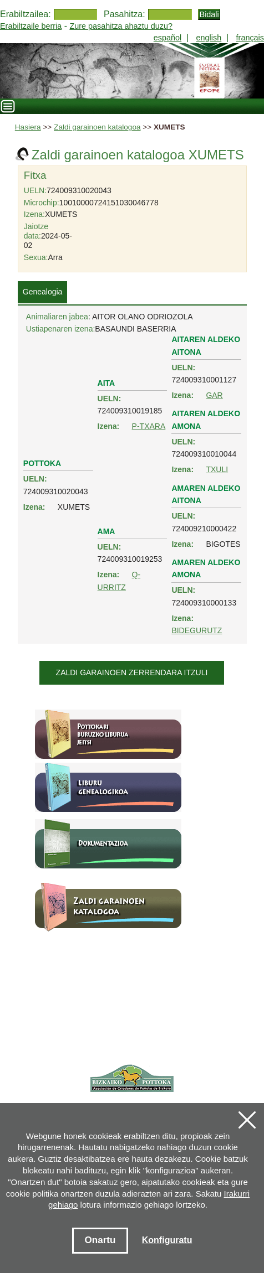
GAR (214, 395)
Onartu (100, 1240)
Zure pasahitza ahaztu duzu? (120, 26)
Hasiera (28, 127)
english (209, 37)
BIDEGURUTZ (196, 630)
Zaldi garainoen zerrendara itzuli (132, 672)
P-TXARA (149, 426)
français (250, 37)
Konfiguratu (167, 1240)
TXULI (217, 469)
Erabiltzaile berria (31, 26)
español (167, 37)
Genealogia (43, 291)
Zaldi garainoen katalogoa (97, 127)
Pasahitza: (124, 14)
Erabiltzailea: (25, 14)
